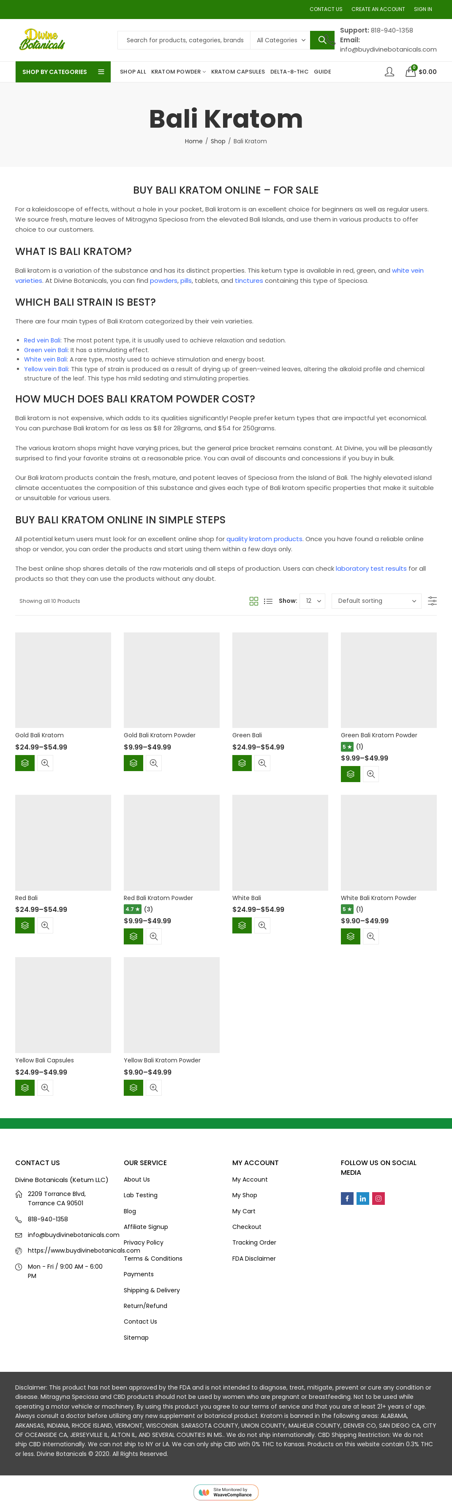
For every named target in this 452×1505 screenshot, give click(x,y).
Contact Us (140, 1321)
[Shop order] (377, 601)
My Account (250, 1179)
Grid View (254, 601)
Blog (130, 1211)
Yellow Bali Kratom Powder (162, 1060)
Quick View (45, 763)
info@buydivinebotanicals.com (74, 1235)
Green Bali (247, 735)
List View (268, 601)
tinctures (249, 280)
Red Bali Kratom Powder (158, 898)
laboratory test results (371, 568)
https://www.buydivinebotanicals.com (84, 1250)
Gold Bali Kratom (39, 735)
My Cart (244, 1211)
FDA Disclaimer (254, 1258)
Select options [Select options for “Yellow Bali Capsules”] (25, 1088)
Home (194, 141)
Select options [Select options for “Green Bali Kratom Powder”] (350, 774)
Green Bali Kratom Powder (379, 735)
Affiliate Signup (146, 1227)
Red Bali (26, 898)
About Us (137, 1179)
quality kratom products (264, 538)
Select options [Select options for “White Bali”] (242, 925)
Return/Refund (145, 1306)
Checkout (246, 1227)
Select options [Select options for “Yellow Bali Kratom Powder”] (133, 1088)
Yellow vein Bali (46, 369)
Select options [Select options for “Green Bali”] (242, 763)
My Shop (244, 1195)
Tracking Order (254, 1242)
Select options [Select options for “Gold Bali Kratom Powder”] (133, 763)
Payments (139, 1274)
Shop (218, 141)
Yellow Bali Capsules (44, 1060)
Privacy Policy (143, 1242)
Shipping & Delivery (152, 1290)
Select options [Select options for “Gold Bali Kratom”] (25, 763)
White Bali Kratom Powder (379, 898)
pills (186, 280)
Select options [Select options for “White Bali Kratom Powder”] (350, 936)
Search (322, 40)
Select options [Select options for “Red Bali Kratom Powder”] (133, 936)
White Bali (246, 898)
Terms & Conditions (153, 1258)
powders (163, 280)
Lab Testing (141, 1195)
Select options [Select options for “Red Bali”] (25, 925)
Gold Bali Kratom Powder (160, 735)
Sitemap (136, 1337)
